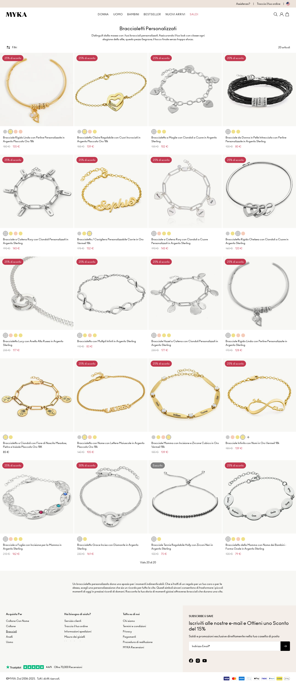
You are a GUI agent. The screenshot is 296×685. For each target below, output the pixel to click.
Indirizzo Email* (201, 644)
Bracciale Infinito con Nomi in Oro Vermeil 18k (252, 441)
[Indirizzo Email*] (234, 644)
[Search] (275, 14)
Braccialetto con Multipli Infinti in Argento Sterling (106, 339)
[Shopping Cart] (287, 14)
